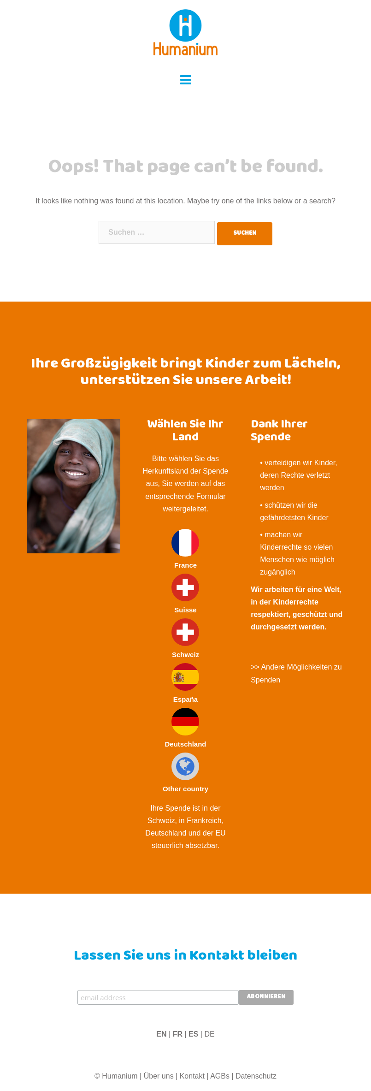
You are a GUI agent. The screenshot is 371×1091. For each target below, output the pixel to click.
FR (178, 1034)
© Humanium (116, 1076)
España (185, 683)
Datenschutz (256, 1076)
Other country (185, 773)
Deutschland (185, 728)
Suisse (185, 594)
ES (193, 1034)
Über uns (159, 1076)
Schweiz (185, 638)
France (185, 549)
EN (161, 1034)
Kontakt (192, 1076)
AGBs (220, 1076)
